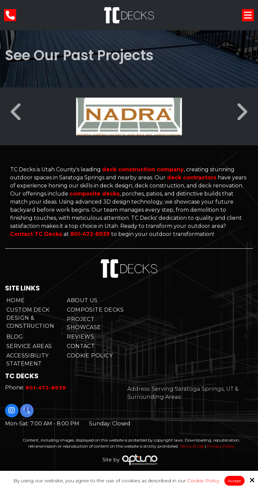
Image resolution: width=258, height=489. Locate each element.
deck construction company (143, 169)
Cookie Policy (203, 481)
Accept (234, 480)
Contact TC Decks (36, 234)
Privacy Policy (220, 446)
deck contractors (191, 177)
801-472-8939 (90, 234)
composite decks (95, 193)
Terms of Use (192, 446)
